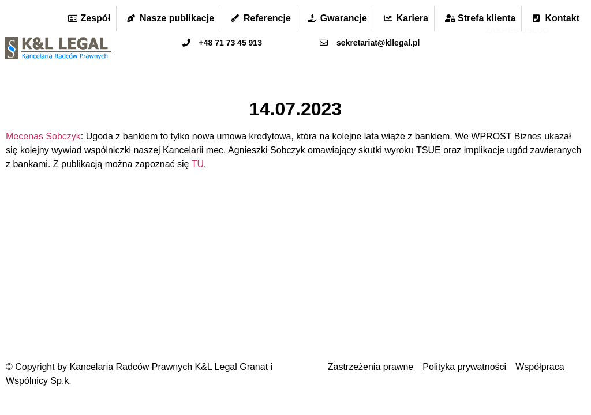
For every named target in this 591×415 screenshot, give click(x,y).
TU (198, 164)
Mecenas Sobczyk (43, 136)
